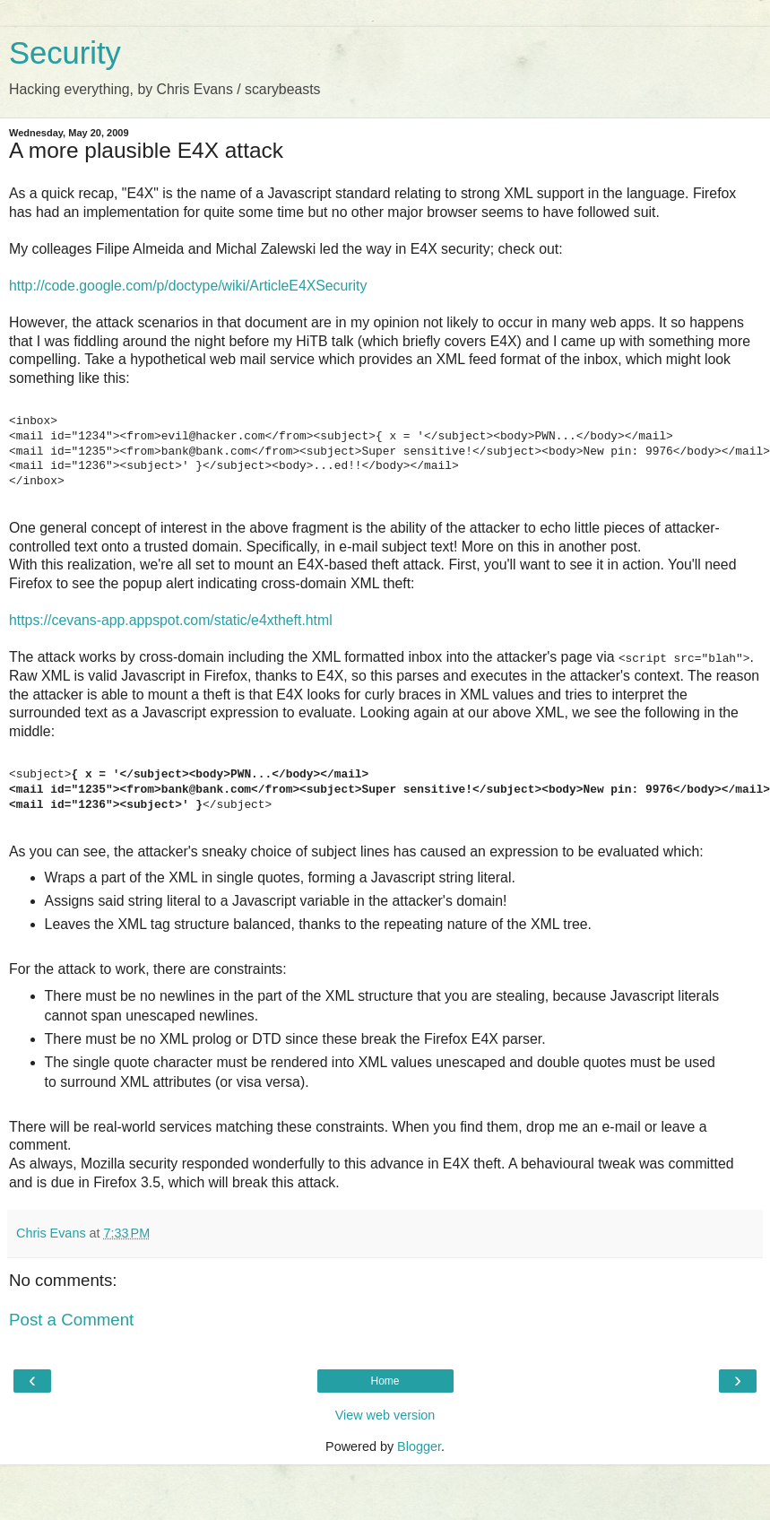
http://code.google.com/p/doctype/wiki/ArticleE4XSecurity (188, 285)
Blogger (419, 1446)
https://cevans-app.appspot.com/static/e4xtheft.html (171, 620)
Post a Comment (71, 1319)
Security (65, 53)
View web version (385, 1415)
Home (384, 1381)
